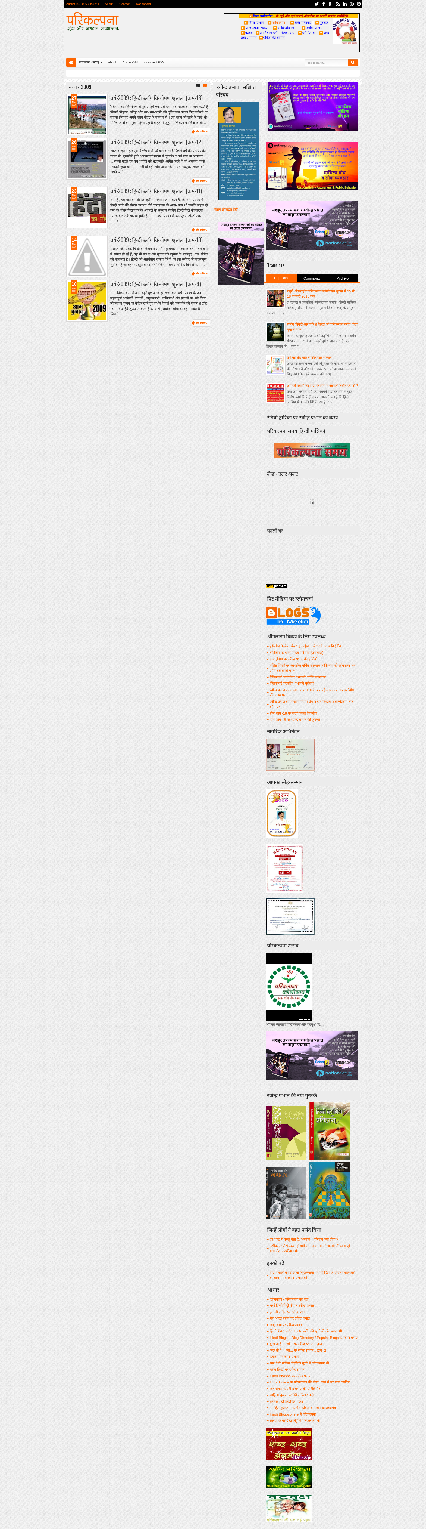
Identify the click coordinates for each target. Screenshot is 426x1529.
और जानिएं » (202, 131)
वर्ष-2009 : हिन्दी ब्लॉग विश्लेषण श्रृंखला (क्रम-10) (156, 240)
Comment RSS (154, 62)
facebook (323, 4)
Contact (124, 3)
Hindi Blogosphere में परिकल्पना (293, 1414)
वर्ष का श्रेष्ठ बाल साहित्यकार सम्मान (309, 358)
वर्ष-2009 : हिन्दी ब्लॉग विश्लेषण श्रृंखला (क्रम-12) (156, 142)
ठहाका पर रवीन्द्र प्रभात (284, 1357)
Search (353, 62)
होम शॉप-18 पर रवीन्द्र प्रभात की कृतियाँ (295, 720)
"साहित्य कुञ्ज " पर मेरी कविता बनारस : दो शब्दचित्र (303, 1408)
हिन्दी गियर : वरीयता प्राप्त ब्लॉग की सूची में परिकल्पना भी (306, 1331)
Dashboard (143, 3)
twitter (316, 4)
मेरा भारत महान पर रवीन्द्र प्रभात (290, 1318)
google (330, 4)
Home (71, 62)
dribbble (351, 4)
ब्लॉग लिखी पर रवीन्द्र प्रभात (287, 1369)
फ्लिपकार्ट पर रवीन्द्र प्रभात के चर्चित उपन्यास (298, 677)
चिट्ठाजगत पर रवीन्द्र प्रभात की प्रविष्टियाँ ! (295, 1389)
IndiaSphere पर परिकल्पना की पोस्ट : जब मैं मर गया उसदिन (310, 1382)
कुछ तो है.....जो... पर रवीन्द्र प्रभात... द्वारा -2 (298, 1350)
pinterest (358, 4)
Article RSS (130, 62)
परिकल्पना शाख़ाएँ (89, 62)
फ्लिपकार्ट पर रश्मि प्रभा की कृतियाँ (292, 683)
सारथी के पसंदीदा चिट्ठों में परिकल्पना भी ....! (297, 1421)
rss (337, 4)
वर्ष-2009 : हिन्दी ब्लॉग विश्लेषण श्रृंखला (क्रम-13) (156, 98)
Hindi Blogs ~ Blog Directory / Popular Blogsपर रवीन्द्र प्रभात (314, 1338)
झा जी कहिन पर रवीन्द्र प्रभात (288, 1312)
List (205, 86)
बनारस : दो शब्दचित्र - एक (286, 1402)
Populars (281, 278)
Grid (198, 86)
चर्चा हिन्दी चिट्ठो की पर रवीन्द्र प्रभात (292, 1305)
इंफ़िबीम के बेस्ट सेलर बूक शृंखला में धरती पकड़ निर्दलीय (305, 646)
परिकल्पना (276, 22)
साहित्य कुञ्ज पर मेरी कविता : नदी (292, 1395)
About (109, 3)
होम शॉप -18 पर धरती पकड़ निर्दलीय (293, 713)
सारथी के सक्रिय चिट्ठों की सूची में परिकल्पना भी (299, 1363)
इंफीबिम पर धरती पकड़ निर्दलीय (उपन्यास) (297, 653)
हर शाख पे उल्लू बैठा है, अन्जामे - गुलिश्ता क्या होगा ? (304, 1239)
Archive (343, 278)
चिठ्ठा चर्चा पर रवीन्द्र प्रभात (286, 1325)
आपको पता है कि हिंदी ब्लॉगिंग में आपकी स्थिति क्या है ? (322, 386)
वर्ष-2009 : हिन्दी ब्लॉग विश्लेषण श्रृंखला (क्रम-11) (156, 191)
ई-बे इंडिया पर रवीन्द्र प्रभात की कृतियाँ (293, 659)
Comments (312, 278)
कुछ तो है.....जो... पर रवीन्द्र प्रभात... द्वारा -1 (298, 1344)
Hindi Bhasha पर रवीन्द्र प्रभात (290, 1376)
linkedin (344, 4)
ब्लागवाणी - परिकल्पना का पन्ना (289, 1299)
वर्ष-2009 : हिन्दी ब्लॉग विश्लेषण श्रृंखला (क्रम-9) (155, 284)
